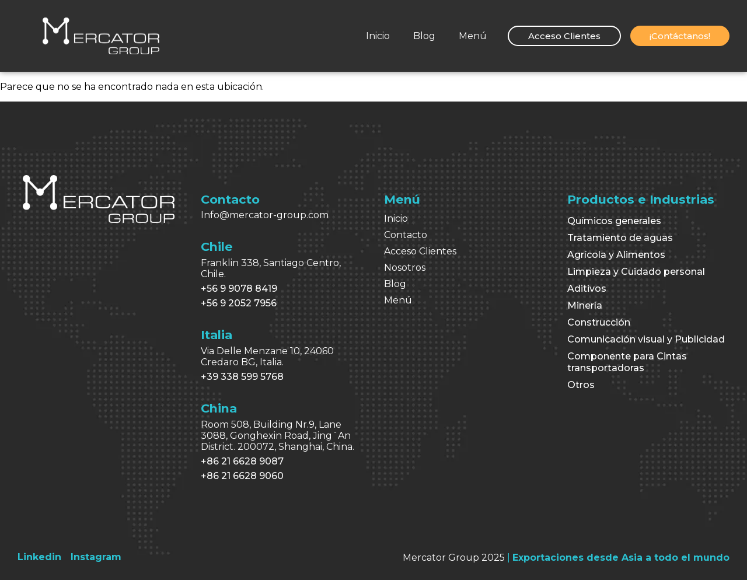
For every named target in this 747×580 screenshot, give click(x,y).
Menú (473, 35)
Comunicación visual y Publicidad (646, 339)
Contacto (405, 234)
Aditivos (586, 288)
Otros (581, 384)
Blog (424, 35)
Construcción (598, 322)
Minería (584, 305)
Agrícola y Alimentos (616, 254)
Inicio (378, 35)
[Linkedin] (39, 556)
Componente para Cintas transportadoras (627, 362)
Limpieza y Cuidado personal (636, 271)
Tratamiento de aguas (620, 237)
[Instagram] (96, 556)
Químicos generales (614, 220)
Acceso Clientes (420, 251)
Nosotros (404, 267)
